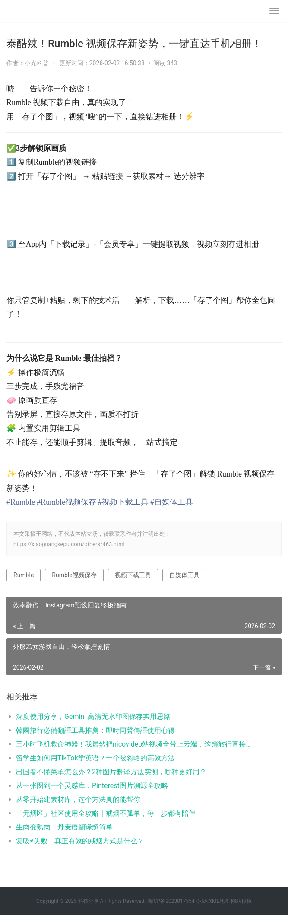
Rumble (23, 575)
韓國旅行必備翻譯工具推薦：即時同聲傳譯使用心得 (95, 730)
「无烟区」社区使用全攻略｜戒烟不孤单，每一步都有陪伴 (106, 813)
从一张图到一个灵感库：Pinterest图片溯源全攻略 (92, 786)
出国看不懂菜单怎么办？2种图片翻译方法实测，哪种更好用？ (111, 772)
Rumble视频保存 (74, 575)
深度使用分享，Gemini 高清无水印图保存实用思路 (93, 716)
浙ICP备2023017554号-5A (177, 901)
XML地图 (219, 901)
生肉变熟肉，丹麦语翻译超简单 (64, 827)
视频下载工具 (133, 575)
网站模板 (241, 901)
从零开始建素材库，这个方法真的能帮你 (78, 799)
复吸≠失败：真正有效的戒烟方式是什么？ (80, 841)
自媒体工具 (184, 575)
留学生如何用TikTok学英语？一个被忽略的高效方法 (95, 758)
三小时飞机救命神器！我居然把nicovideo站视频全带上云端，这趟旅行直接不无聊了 (135, 744)
